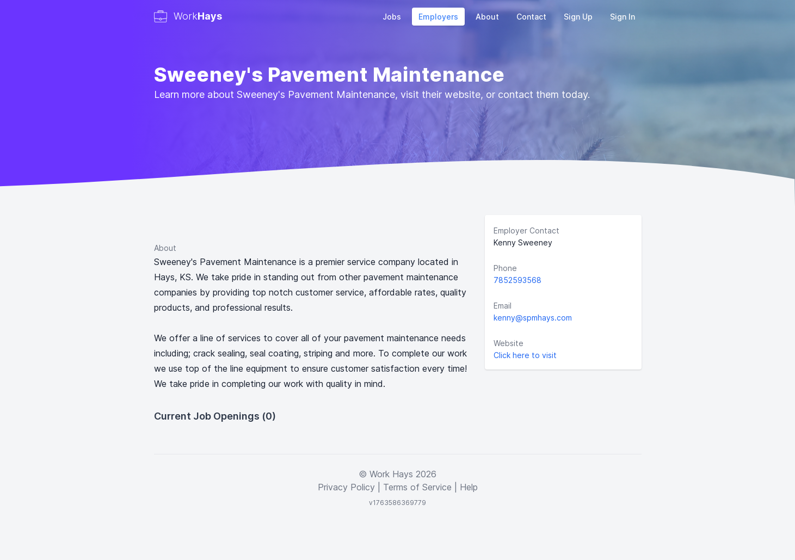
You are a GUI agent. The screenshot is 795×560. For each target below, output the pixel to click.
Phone (505, 268)
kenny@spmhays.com (533, 317)
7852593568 (517, 280)
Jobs (392, 16)
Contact (531, 16)
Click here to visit (525, 355)
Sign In (622, 16)
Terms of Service (417, 487)
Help (469, 487)
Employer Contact (526, 230)
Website (508, 343)
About (487, 16)
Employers (438, 16)
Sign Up (578, 16)
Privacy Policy (346, 487)
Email (502, 305)
